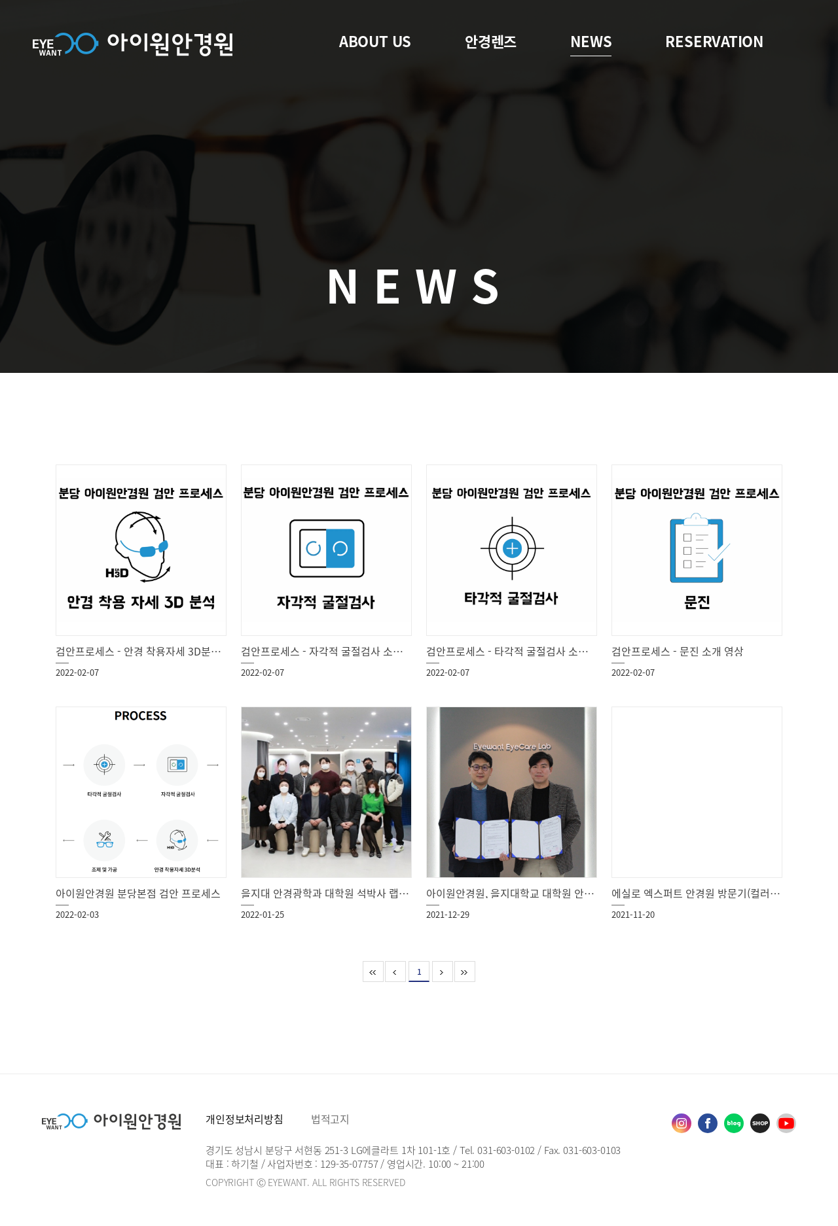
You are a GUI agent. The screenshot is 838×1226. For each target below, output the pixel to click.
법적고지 (330, 1119)
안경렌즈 (491, 41)
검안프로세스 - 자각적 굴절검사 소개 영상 (333, 651)
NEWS (590, 41)
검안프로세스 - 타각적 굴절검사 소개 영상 (518, 651)
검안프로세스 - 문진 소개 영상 (677, 651)
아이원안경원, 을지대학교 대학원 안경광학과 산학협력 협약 (556, 893)
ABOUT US (375, 41)
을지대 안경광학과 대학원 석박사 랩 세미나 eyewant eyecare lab (387, 893)
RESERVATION (714, 41)
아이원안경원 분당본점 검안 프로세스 (138, 893)
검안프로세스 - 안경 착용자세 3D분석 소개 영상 (160, 651)
